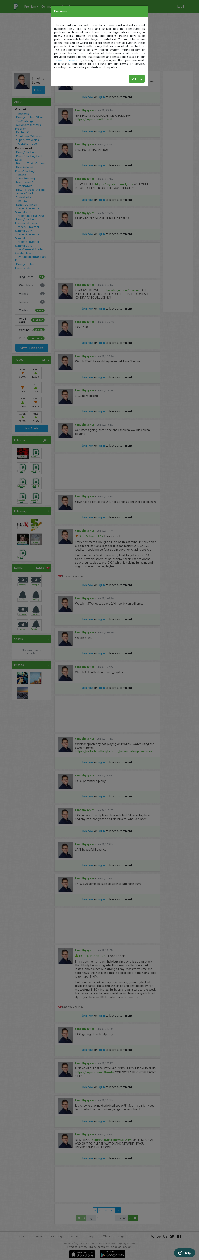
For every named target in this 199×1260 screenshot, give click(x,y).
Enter (136, 79)
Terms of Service (65, 60)
